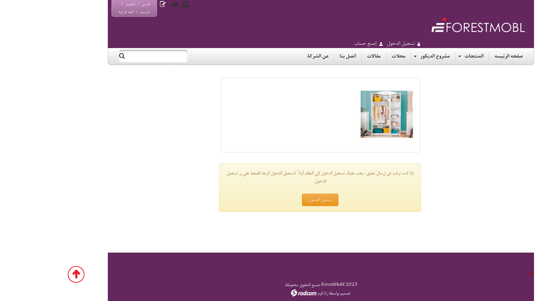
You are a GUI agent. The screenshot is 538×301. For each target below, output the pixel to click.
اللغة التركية (74, 12)
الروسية (93, 12)
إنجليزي (78, 4)
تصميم (293, 293)
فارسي (94, 4)
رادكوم (271, 293)
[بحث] (108, 56)
